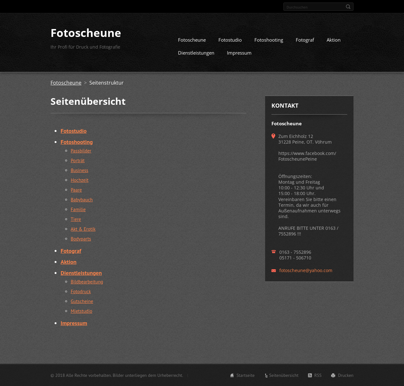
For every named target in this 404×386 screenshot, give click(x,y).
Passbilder (81, 151)
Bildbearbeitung (87, 282)
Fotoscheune (192, 40)
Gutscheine (82, 301)
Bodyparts (81, 239)
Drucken (346, 375)
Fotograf (305, 40)
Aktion (334, 40)
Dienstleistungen (196, 53)
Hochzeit (79, 180)
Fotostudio (230, 40)
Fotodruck (81, 291)
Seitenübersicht (284, 375)
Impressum (239, 53)
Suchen (348, 6)
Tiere (76, 219)
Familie (78, 209)
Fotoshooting (268, 40)
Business (79, 170)
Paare (76, 190)
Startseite (245, 375)
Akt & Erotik (83, 229)
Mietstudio (81, 311)
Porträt (78, 160)
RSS (318, 375)
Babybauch (82, 200)
